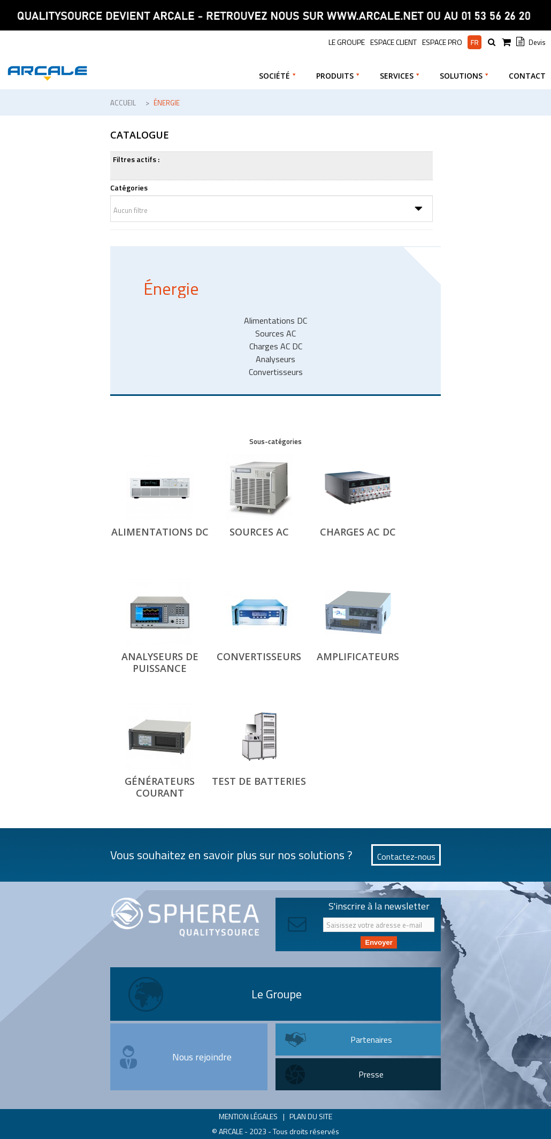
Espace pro (442, 42)
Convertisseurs (259, 656)
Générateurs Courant (160, 787)
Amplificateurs (358, 656)
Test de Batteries (259, 781)
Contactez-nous (406, 856)
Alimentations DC (160, 531)
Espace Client (393, 42)
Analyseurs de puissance (159, 662)
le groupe (346, 42)
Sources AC (259, 531)
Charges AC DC (358, 531)
